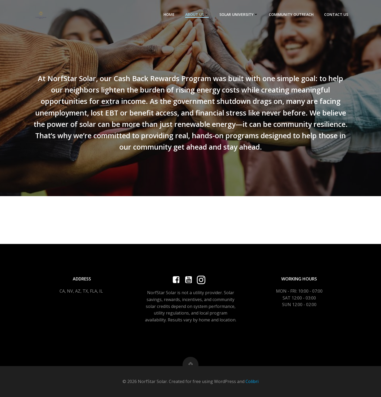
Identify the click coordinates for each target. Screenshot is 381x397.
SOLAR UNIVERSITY (238, 14)
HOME (169, 14)
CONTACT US (336, 14)
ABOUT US (197, 14)
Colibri (252, 381)
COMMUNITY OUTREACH (291, 14)
